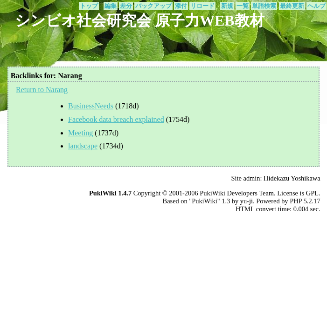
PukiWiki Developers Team (237, 193)
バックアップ (153, 6)
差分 (126, 6)
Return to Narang (42, 90)
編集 (110, 6)
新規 (227, 6)
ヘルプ (316, 6)
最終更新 (292, 6)
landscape (82, 146)
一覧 (243, 6)
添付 (181, 6)
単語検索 (264, 6)
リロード (202, 6)
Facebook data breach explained (116, 119)
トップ (89, 6)
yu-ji (246, 201)
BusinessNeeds (90, 106)
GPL (312, 193)
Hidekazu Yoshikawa (292, 178)
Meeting (80, 133)
